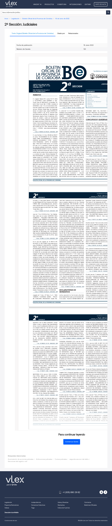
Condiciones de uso (11, 520)
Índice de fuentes (64, 508)
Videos (7, 508)
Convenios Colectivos (38, 505)
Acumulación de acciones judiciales (20, 459)
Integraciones (75, 4)
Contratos (87, 502)
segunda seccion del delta (78, 459)
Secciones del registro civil (17, 461)
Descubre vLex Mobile (11, 512)
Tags (32, 508)
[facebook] (105, 492)
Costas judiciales (61, 459)
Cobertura (61, 4)
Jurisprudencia (36, 502)
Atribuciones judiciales (44, 459)
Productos (49, 4)
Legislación (8, 502)
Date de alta (100, 4)
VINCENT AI (37, 4)
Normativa (61, 505)
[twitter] (101, 492)
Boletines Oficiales (90, 505)
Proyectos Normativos (12, 505)
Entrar (88, 4)
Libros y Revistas (63, 502)
